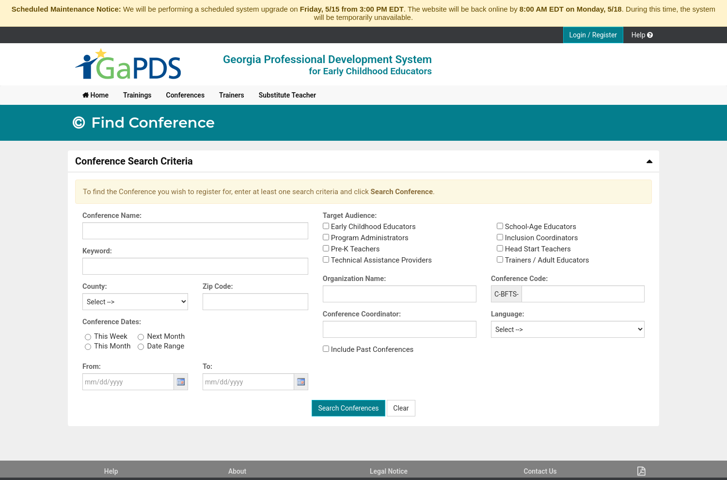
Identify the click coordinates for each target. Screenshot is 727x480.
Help (111, 471)
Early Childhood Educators (373, 226)
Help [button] (642, 35)
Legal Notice (389, 471)
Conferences (185, 95)
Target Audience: (350, 215)
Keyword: (97, 251)
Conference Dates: (111, 321)
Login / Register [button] (593, 35)
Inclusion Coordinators (541, 237)
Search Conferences (348, 408)
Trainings (137, 95)
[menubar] (199, 95)
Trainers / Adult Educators (547, 260)
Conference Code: (519, 278)
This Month (112, 346)
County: (94, 286)
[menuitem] (95, 95)
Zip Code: (218, 286)
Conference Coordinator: (362, 314)
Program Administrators (370, 237)
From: (91, 366)
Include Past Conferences (372, 349)
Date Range (165, 346)
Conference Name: (112, 215)
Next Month (166, 336)
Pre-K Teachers (355, 249)
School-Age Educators (540, 226)
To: (207, 366)
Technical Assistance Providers (381, 260)
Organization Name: (354, 278)
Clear (401, 408)
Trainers (231, 95)
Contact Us (539, 471)
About (237, 471)
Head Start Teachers (538, 249)
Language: (507, 314)
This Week (110, 336)
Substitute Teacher (287, 95)
